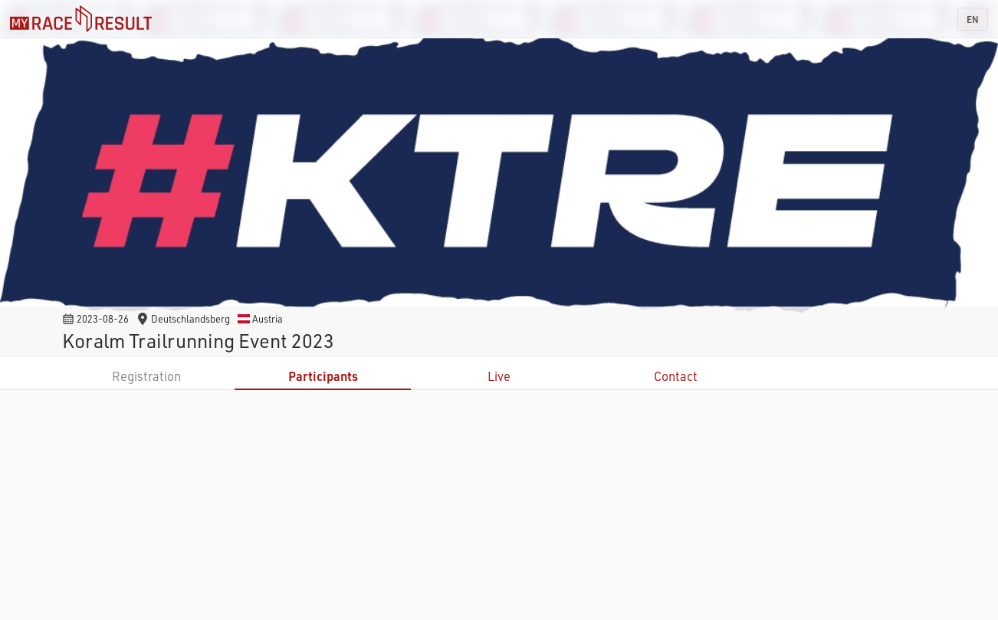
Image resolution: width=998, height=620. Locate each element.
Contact (676, 376)
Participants (323, 376)
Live (499, 376)
